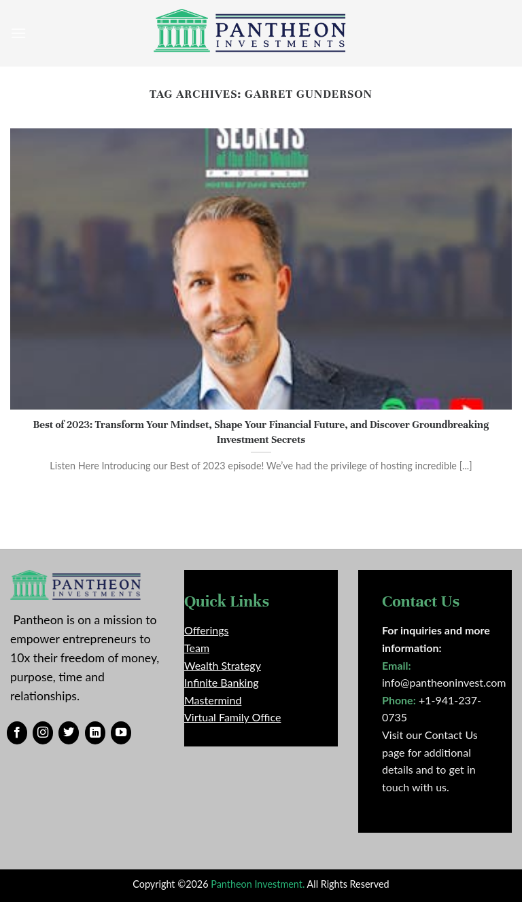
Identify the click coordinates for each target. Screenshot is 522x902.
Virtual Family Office (232, 716)
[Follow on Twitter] (68, 733)
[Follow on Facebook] (17, 733)
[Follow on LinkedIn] (95, 733)
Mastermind (212, 699)
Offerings (206, 630)
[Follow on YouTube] (121, 733)
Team (196, 647)
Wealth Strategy (222, 665)
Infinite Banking (221, 682)
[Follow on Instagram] (43, 733)
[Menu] (18, 33)
